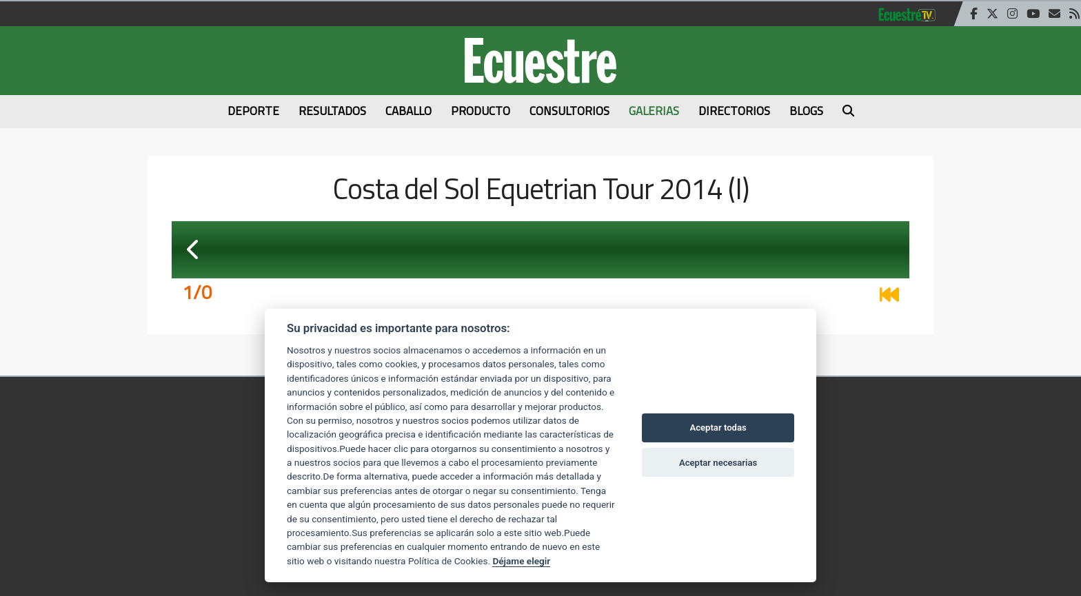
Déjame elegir (521, 560)
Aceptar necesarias (718, 463)
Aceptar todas (717, 427)
